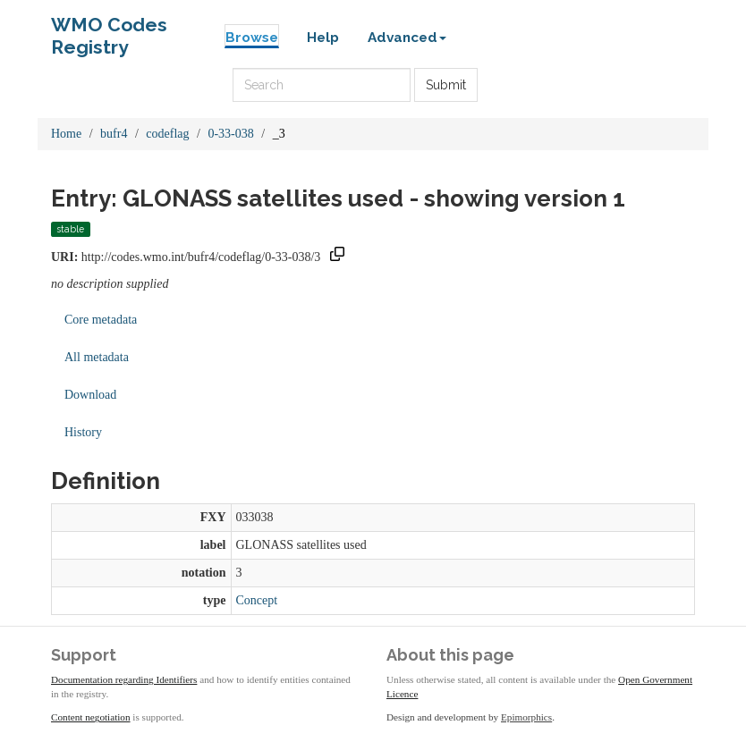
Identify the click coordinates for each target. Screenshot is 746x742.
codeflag (167, 133)
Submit (446, 85)
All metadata (96, 357)
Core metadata (100, 319)
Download (90, 394)
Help (323, 38)
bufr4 (113, 133)
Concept (257, 600)
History (83, 432)
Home (66, 133)
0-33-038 (230, 133)
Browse (251, 38)
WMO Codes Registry (109, 29)
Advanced (407, 38)
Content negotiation (91, 717)
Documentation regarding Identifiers (124, 679)
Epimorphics (526, 717)
